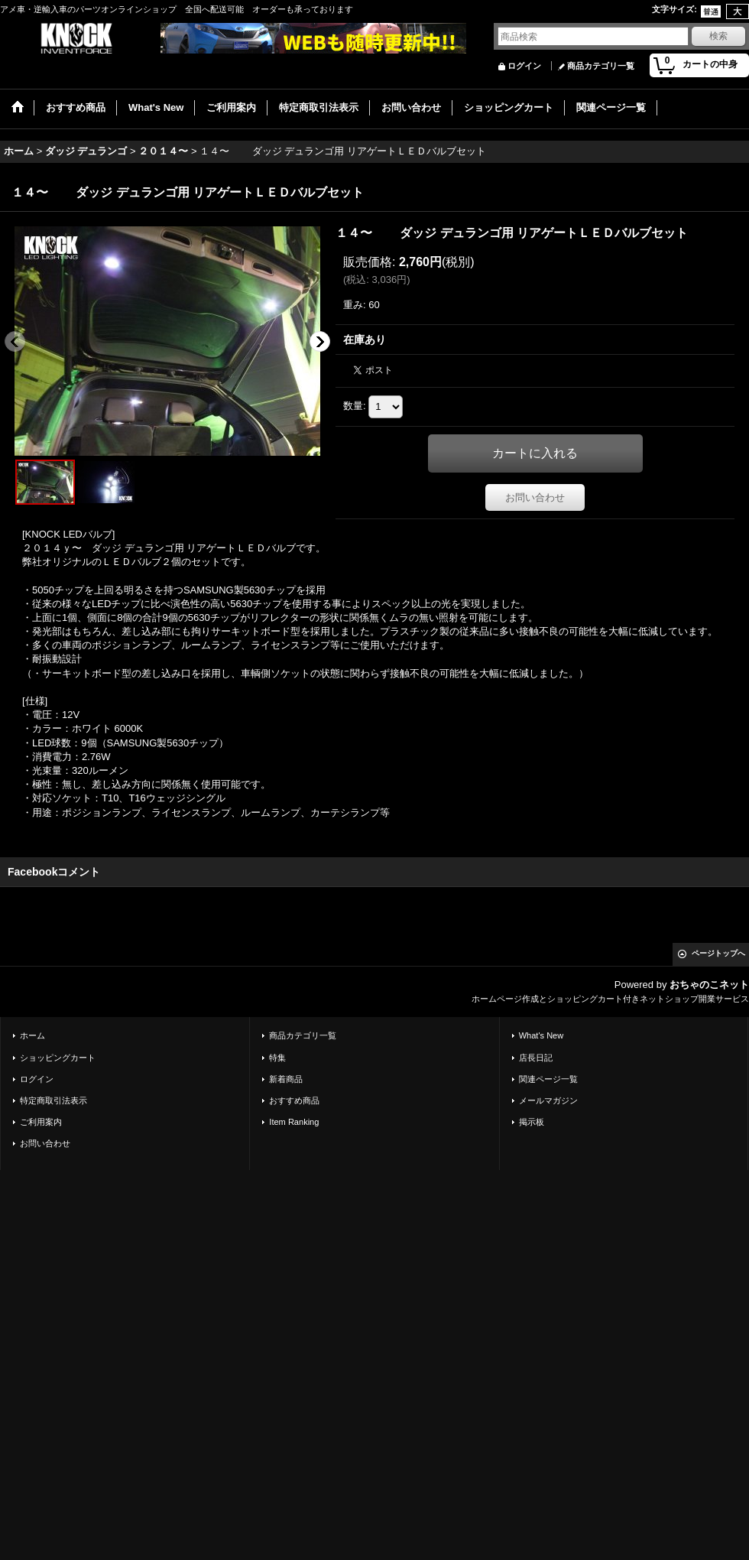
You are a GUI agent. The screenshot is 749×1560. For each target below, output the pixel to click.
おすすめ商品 (294, 1100)
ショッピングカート (58, 1057)
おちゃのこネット (709, 984)
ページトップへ (718, 953)
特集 (277, 1057)
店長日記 (536, 1057)
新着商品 (286, 1079)
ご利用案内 (41, 1121)
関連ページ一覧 (548, 1079)
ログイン (524, 65)
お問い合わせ (535, 497)
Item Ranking (294, 1121)
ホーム (32, 1035)
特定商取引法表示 (53, 1100)
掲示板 (531, 1121)
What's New (541, 1035)
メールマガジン (548, 1100)
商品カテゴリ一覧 (600, 65)
